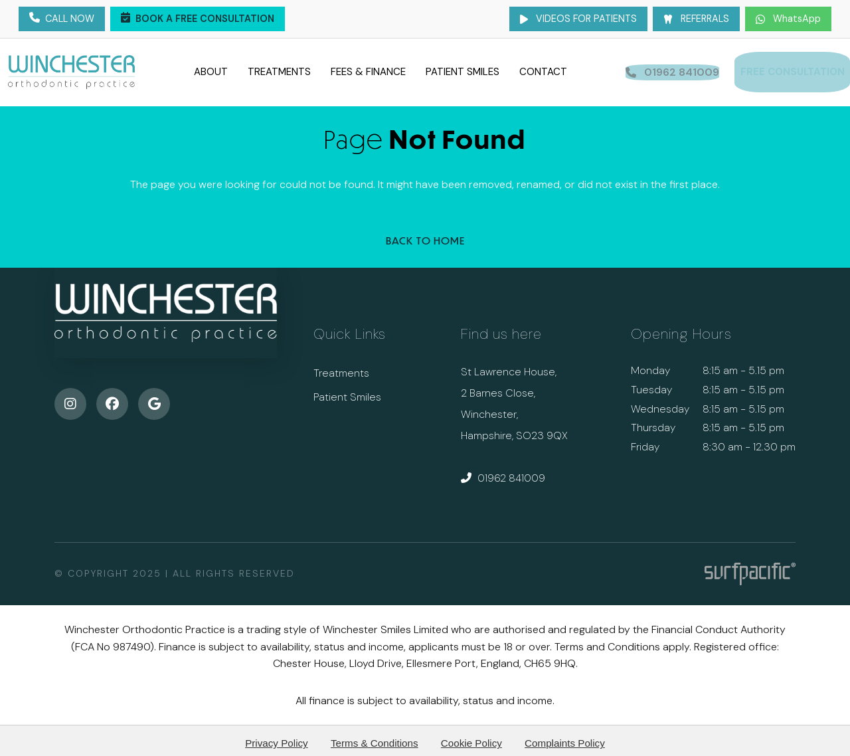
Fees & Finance (364, 69)
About (207, 69)
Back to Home (425, 234)
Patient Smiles (458, 69)
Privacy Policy (276, 737)
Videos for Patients (578, 19)
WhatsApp (788, 19)
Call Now (61, 19)
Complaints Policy (565, 737)
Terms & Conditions (374, 737)
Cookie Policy (471, 737)
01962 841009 (503, 472)
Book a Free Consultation (197, 19)
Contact (539, 69)
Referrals (696, 19)
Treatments (275, 69)
